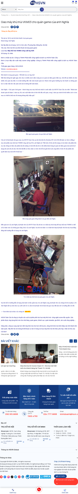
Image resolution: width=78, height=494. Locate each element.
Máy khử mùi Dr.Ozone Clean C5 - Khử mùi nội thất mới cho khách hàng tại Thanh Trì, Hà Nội (38, 367)
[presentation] (71, 341)
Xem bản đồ (20, 442)
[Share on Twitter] (14, 27)
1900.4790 (32, 416)
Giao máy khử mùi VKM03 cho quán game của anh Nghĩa (52, 15)
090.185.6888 (11, 414)
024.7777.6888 (50, 414)
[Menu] (13, 491)
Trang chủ (4, 15)
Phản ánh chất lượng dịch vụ (65, 481)
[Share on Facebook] (12, 27)
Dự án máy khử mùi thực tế (20, 15)
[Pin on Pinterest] (17, 27)
